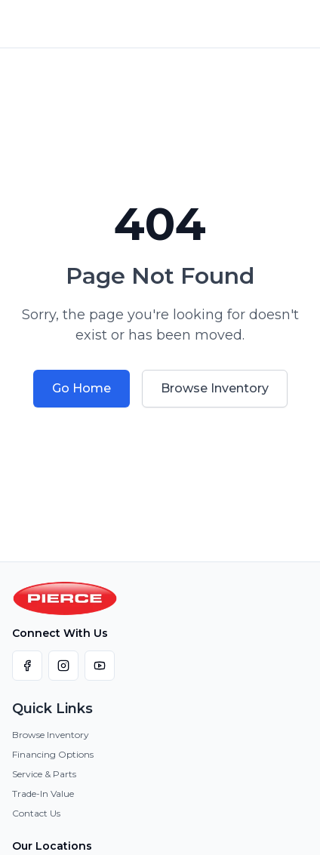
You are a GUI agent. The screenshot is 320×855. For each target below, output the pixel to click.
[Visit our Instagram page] (63, 665)
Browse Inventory (215, 388)
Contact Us (36, 813)
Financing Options (53, 754)
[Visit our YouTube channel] (100, 665)
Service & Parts (44, 774)
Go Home (81, 388)
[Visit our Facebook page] (27, 665)
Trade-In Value (43, 793)
